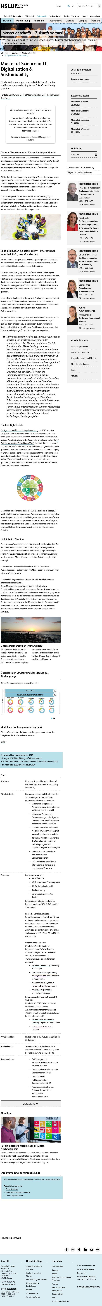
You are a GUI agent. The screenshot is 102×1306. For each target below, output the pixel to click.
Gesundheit (95, 16)
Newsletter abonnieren (86, 1266)
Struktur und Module (17, 95)
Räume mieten (57, 1294)
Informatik (42, 16)
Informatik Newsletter (60, 1301)
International (55, 20)
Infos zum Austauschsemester (18, 1192)
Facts (73, 370)
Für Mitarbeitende (33, 1297)
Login (59, 6)
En (73, 6)
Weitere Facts (30, 1103)
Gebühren (75, 155)
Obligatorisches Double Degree (79, 172)
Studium (7, 20)
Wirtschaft (30, 16)
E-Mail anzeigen (88, 205)
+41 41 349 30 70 (8, 1282)
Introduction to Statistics (42, 1026)
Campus (83, 20)
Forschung (39, 20)
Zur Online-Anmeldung (80, 79)
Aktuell (54, 1274)
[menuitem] (7, 20)
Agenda (70, 20)
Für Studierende (32, 1293)
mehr (4, 742)
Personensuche (57, 1266)
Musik (84, 16)
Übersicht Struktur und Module (83, 358)
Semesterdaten (12, 1189)
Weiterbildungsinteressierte (36, 1279)
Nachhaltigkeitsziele (79, 346)
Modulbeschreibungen (80, 364)
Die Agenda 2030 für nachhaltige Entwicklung (19, 430)
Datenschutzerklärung (85, 1269)
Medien (29, 1290)
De (68, 6)
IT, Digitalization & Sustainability (16, 56)
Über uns (95, 20)
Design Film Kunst (72, 16)
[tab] (51, 718)
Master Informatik (28, 53)
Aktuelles (74, 376)
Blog (53, 1298)
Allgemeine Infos (34, 95)
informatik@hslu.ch (8, 1284)
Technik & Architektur (13, 16)
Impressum (81, 1273)
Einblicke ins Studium (50, 95)
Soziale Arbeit (55, 16)
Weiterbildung (23, 20)
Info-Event (5, 98)
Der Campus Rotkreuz (14, 1196)
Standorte (56, 1270)
